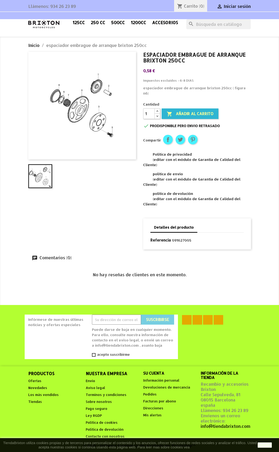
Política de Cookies (206, 447)
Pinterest (193, 139)
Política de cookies (102, 422)
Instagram (218, 320)
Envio (90, 381)
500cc (118, 22)
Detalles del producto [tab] (174, 227)
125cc (79, 22)
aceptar (264, 445)
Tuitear (180, 139)
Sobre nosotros (99, 402)
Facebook (187, 320)
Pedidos (150, 394)
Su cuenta (153, 373)
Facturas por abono (159, 401)
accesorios (165, 22)
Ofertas (34, 381)
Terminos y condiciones (106, 395)
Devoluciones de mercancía (166, 387)
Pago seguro (96, 409)
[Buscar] (218, 24)
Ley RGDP (94, 415)
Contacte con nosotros (105, 436)
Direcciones (153, 408)
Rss (197, 320)
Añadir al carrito (190, 114)
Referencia (160, 240)
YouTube (208, 320)
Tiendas (35, 402)
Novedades (37, 388)
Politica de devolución (105, 429)
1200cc (138, 22)
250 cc (98, 22)
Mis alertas (152, 415)
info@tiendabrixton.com (225, 426)
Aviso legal (95, 388)
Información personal (161, 380)
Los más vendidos (43, 395)
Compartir (168, 139)
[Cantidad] (149, 113)
